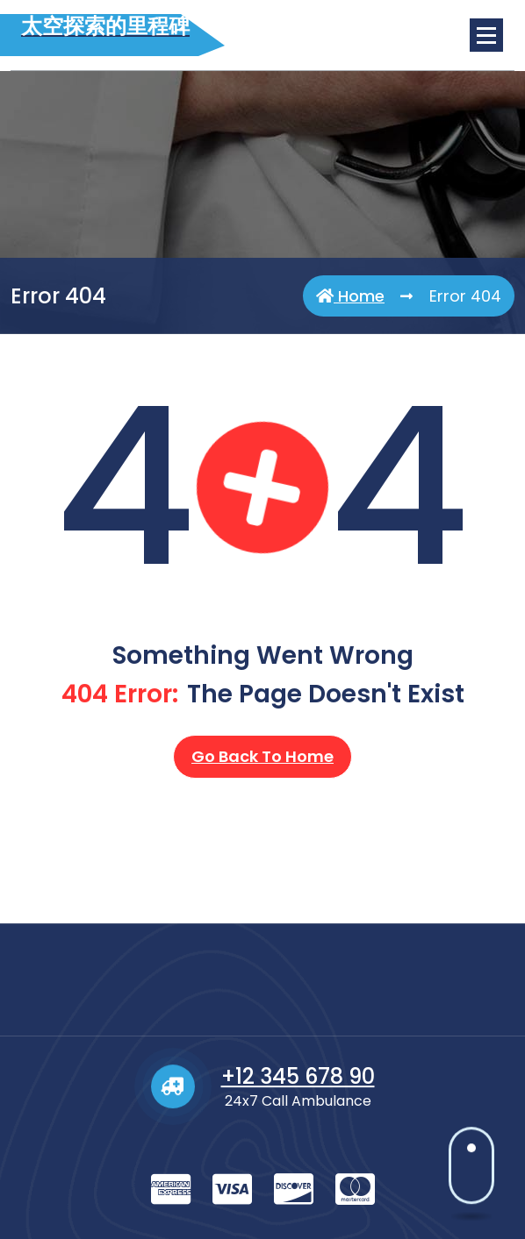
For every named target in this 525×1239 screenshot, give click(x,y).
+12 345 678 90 (298, 1150)
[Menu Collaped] (486, 35)
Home (350, 296)
